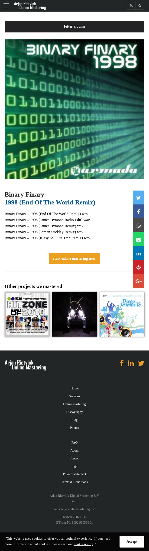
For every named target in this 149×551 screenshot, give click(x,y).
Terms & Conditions (74, 482)
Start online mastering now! (74, 258)
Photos (74, 428)
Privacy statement (74, 474)
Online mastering (74, 404)
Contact (74, 458)
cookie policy (83, 544)
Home (74, 388)
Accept (131, 541)
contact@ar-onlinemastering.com (74, 509)
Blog (74, 420)
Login (74, 466)
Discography (74, 412)
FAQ (74, 442)
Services (74, 396)
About (75, 450)
